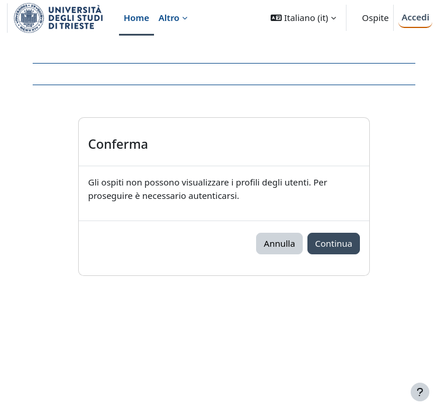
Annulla (279, 243)
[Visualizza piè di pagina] (420, 392)
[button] (303, 18)
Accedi (415, 17)
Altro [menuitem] (169, 17)
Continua (333, 243)
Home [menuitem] (136, 17)
